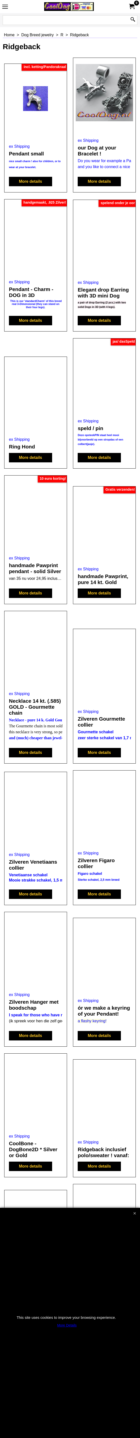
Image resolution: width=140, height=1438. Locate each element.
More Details (67, 1325)
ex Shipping (19, 146)
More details (30, 181)
